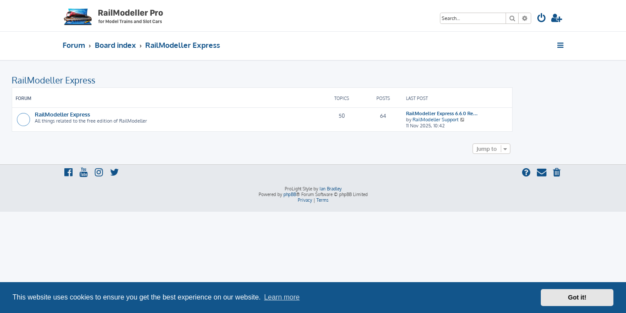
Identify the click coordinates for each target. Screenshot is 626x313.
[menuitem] (542, 19)
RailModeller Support (486, 120)
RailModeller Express (104, 80)
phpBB (289, 194)
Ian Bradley (331, 188)
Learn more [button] (282, 297)
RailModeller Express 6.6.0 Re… (493, 113)
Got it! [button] (577, 297)
